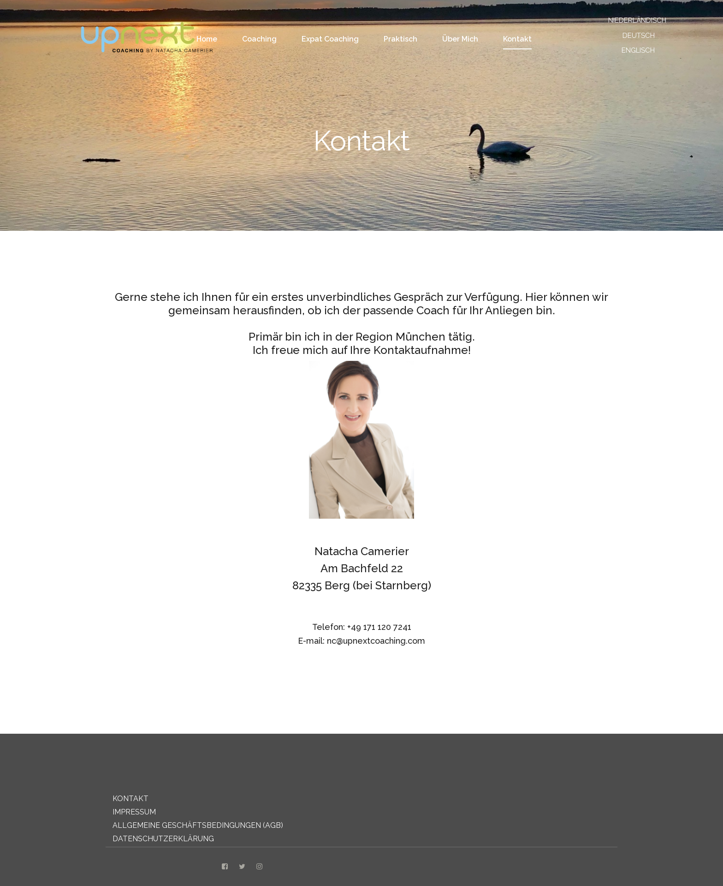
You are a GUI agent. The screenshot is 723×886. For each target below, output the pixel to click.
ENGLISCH (638, 50)
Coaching (259, 39)
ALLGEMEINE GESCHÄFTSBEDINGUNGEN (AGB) (198, 825)
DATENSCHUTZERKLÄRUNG (163, 838)
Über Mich (460, 39)
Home (206, 39)
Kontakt (517, 39)
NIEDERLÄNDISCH (632, 20)
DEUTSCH (638, 35)
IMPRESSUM (134, 812)
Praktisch (400, 39)
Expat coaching (330, 39)
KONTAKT (130, 798)
